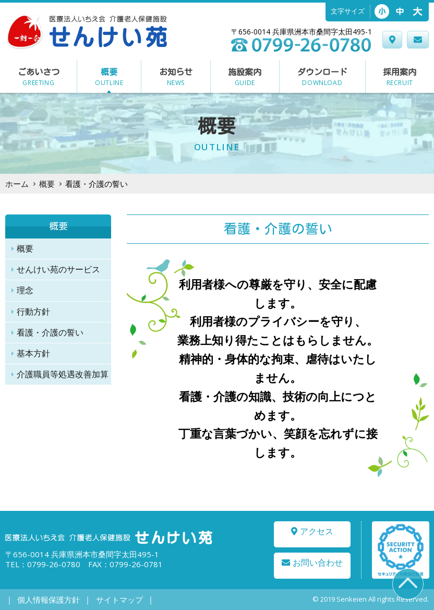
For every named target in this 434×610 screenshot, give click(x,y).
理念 (25, 290)
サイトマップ (110, 600)
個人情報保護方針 (45, 600)
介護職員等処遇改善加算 (62, 374)
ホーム (17, 183)
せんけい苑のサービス (58, 269)
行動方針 (33, 311)
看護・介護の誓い (50, 332)
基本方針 (33, 353)
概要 (47, 183)
